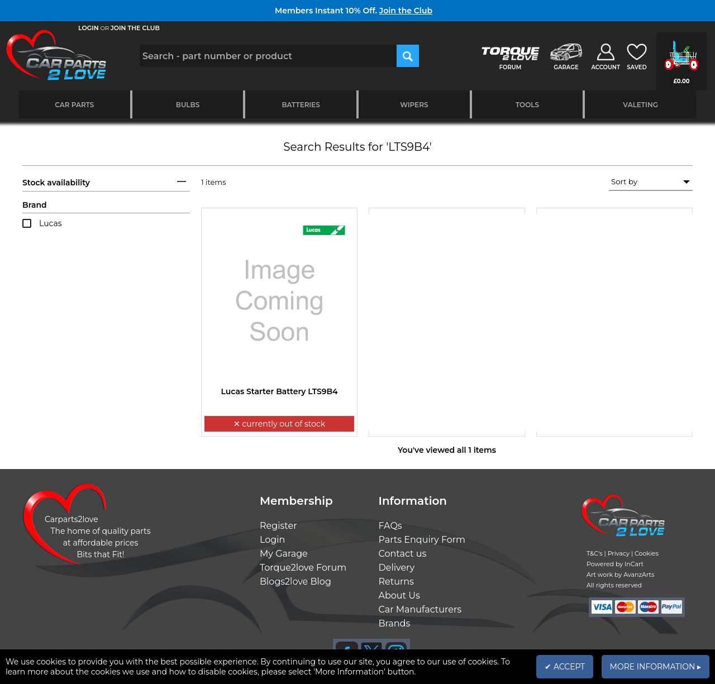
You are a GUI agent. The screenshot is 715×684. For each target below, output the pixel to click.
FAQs (390, 525)
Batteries (301, 105)
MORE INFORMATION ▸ (655, 667)
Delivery (397, 567)
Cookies (647, 553)
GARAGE (566, 67)
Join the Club (405, 11)
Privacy (619, 553)
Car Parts (74, 105)
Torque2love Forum (303, 567)
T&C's (595, 553)
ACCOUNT (605, 67)
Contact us (403, 553)
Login (272, 539)
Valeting (640, 105)
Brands (395, 623)
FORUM (510, 67)
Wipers (414, 105)
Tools (527, 105)
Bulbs (187, 105)
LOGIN (88, 28)
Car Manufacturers (420, 609)
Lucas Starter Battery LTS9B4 (279, 391)
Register (278, 525)
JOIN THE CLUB (135, 28)
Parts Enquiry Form (422, 539)
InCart (634, 564)
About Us (399, 595)
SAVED (637, 67)
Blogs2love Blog (295, 581)
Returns (396, 581)
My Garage (284, 553)
